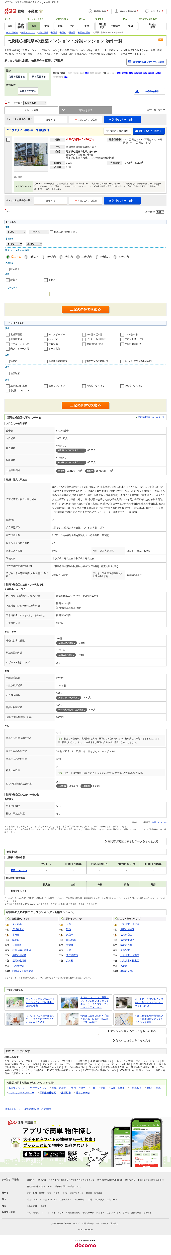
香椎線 (15, 934)
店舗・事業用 (118, 1088)
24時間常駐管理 (95, 344)
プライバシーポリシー (61, 1223)
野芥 (68, 929)
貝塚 (68, 924)
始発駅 (13, 361)
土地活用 (43, 1206)
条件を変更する (28, 91)
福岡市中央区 (127, 939)
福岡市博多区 (127, 929)
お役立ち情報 (8, 1212)
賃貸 (103, 1088)
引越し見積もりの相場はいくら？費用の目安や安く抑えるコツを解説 (149, 1019)
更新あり (53, 279)
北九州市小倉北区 (129, 924)
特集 (29, 1212)
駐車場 (89, 1193)
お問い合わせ (88, 1223)
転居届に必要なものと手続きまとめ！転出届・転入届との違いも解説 (94, 1019)
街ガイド (100, 1212)
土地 (93, 1088)
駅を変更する (39, 76)
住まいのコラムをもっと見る (133, 1040)
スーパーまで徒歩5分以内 (138, 361)
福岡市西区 (126, 945)
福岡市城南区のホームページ (151, 417)
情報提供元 (130, 1180)
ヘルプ (76, 1223)
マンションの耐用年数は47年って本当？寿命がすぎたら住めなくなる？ (40, 1019)
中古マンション (38, 1088)
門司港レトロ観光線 (22, 971)
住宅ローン (112, 1199)
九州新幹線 (18, 965)
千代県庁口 (72, 955)
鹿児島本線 (18, 929)
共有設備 (53, 344)
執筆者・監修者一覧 (132, 1212)
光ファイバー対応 (19, 348)
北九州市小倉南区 (129, 955)
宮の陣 (69, 945)
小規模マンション (19, 390)
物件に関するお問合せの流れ (110, 1180)
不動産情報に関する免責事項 (38, 1109)
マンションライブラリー (21, 1092)
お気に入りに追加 (86, 119)
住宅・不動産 (154, 1088)
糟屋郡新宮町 (127, 971)
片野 (68, 950)
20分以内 (124, 256)
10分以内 (86, 256)
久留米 (69, 934)
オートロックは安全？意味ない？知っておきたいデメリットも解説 (149, 1002)
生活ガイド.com (159, 822)
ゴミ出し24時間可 (96, 339)
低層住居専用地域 (57, 361)
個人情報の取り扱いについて (40, 1186)
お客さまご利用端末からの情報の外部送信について (71, 1180)
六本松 (69, 960)
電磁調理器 (16, 334)
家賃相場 (66, 1092)
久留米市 (125, 950)
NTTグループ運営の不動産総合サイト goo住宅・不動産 (32, 2)
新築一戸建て (59, 1088)
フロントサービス (134, 339)
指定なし (16, 256)
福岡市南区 (126, 934)
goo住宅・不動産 (10, 1179)
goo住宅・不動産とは (36, 1180)
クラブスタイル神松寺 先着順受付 (27, 130)
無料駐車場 (16, 339)
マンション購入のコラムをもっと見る (133, 1031)
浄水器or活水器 (95, 334)
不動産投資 (136, 1088)
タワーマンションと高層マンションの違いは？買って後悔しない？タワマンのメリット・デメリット (94, 1002)
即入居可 (15, 269)
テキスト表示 (31, 110)
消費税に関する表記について (68, 1186)
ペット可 (53, 339)
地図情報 (147, 1212)
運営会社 (114, 1223)
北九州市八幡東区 (129, 960)
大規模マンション (96, 385)
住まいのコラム (114, 1212)
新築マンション (17, 1088)
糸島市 (123, 965)
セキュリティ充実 (19, 344)
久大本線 (17, 924)
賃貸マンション (77, 1193)
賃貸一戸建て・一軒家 (57, 1193)
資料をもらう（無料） (122, 119)
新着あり (15, 279)
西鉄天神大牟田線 (21, 950)
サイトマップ (102, 1223)
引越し (36, 1212)
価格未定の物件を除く (65, 231)
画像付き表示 (85, 110)
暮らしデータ (83, 1092)
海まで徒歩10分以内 (97, 361)
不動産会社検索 (48, 1092)
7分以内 (68, 256)
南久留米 (71, 939)
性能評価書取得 (133, 344)
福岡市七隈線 (19, 960)
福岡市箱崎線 (19, 955)
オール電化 (54, 348)
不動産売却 (32, 1206)
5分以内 (51, 256)
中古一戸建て (78, 1088)
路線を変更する (17, 76)
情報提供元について (14, 1109)
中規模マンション (134, 385)
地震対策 (15, 373)
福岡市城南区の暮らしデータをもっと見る (133, 841)
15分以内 (105, 256)
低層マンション (56, 385)
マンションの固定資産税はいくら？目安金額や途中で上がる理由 (40, 1002)
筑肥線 (15, 939)
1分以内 (34, 256)
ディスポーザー (56, 334)
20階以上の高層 (18, 385)
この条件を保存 (150, 91)
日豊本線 (17, 945)
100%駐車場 (131, 334)
